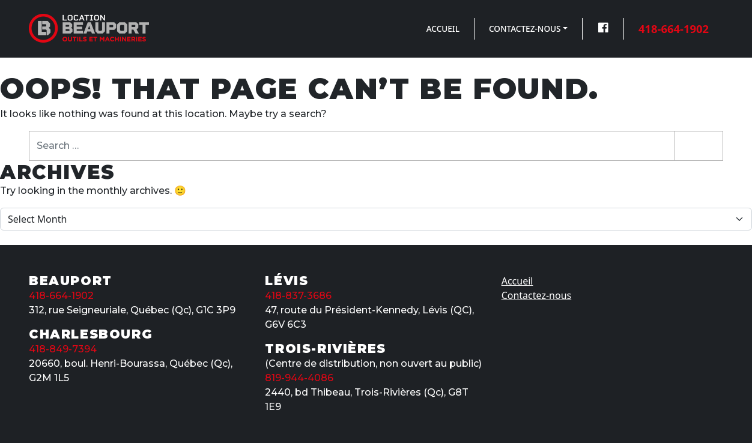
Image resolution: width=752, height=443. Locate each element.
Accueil (442, 28)
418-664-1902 (673, 28)
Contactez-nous (525, 28)
